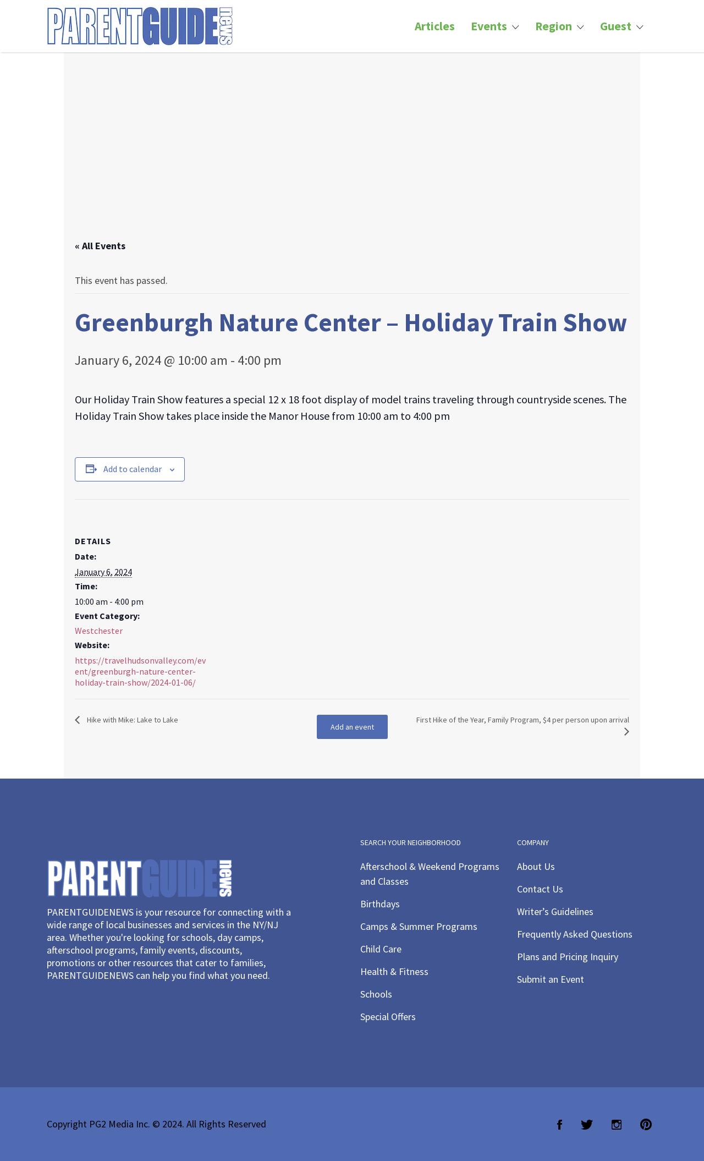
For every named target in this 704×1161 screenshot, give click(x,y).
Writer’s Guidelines (555, 911)
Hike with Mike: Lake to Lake (131, 720)
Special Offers (388, 1016)
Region (553, 26)
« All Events (100, 245)
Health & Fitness (394, 971)
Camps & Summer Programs (418, 926)
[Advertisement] (352, 157)
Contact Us (540, 889)
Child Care (381, 949)
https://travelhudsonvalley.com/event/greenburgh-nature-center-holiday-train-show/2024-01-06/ (140, 671)
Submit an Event (550, 979)
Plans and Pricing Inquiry (567, 956)
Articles (435, 26)
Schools (376, 994)
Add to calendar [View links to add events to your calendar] (132, 468)
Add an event (352, 727)
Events (489, 26)
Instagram (616, 1124)
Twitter (586, 1124)
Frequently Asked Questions (574, 934)
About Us (536, 866)
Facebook (560, 1124)
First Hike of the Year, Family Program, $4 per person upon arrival (522, 720)
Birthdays (380, 903)
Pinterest (646, 1124)
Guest (615, 26)
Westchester (99, 630)
